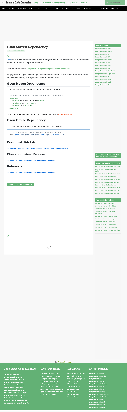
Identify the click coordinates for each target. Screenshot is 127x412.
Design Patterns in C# (102, 57)
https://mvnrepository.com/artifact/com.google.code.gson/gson (31, 160)
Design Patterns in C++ (102, 54)
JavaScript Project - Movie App (105, 224)
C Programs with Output (48, 379)
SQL (38, 8)
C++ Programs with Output (49, 381)
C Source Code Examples (12, 374)
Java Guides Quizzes (74, 376)
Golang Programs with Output (50, 384)
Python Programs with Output (50, 376)
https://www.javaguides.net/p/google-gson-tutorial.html (49, 69)
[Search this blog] (115, 2)
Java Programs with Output (49, 373)
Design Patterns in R (102, 76)
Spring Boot (38, 2)
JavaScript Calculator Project (105, 209)
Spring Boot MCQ (73, 389)
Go (67, 8)
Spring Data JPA (72, 2)
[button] (8, 56)
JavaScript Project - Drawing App (106, 227)
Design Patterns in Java (103, 48)
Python (31, 8)
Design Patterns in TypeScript (105, 74)
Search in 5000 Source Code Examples (16, 403)
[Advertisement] (59, 27)
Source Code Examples (18, 2)
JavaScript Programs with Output (51, 389)
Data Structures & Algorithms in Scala (107, 193)
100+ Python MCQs (73, 386)
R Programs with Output (48, 394)
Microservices (48, 2)
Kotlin (45, 8)
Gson (9, 51)
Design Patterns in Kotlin (103, 51)
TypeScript (104, 8)
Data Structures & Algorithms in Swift (107, 190)
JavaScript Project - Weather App (106, 216)
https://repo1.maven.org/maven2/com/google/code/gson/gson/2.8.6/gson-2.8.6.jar (37, 148)
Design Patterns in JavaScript (105, 71)
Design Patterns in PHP (103, 65)
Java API (11, 8)
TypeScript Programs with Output (51, 391)
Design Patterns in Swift (103, 82)
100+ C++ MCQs (72, 381)
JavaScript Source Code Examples (15, 400)
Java (3, 8)
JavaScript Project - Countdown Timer (107, 230)
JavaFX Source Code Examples (14, 395)
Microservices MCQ (73, 394)
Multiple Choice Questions (76, 373)
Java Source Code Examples (13, 382)
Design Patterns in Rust (103, 85)
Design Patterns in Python (104, 60)
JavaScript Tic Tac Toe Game (104, 203)
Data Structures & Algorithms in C (106, 176)
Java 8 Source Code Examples (14, 385)
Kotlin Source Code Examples (14, 387)
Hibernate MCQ (72, 397)
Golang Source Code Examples (14, 390)
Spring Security (59, 2)
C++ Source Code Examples (13, 377)
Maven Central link (65, 114)
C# (62, 8)
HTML (78, 8)
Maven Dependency (18, 51)
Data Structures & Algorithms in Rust (107, 188)
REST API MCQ (72, 391)
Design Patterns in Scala (103, 79)
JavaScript (87, 8)
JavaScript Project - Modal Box (105, 206)
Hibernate (83, 2)
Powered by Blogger (63, 362)
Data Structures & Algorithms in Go (107, 182)
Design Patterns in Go (102, 62)
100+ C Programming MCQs (76, 379)
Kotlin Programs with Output (50, 386)
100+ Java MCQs (72, 384)
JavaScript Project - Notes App (105, 222)
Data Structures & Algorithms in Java (107, 166)
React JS (114, 8)
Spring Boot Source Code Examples (16, 398)
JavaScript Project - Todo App (105, 219)
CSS (95, 8)
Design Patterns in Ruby (103, 68)
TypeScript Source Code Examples (15, 392)
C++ (56, 8)
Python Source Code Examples (14, 380)
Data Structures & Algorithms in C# (106, 185)
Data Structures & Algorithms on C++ (107, 179)
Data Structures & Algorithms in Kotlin (108, 174)
